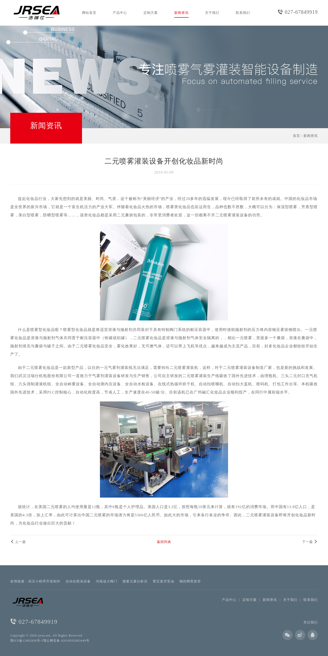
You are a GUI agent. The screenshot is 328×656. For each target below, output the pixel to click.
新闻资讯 (181, 13)
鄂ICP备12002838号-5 (26, 640)
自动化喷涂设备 (78, 581)
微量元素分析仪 (135, 581)
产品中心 (120, 13)
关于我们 (212, 13)
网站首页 (89, 13)
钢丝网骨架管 (190, 581)
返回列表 (164, 542)
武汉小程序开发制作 (44, 581)
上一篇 (18, 542)
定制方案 (151, 13)
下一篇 (310, 542)
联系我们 (243, 13)
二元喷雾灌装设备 (231, 215)
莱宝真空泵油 (163, 581)
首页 (296, 136)
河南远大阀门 (106, 581)
